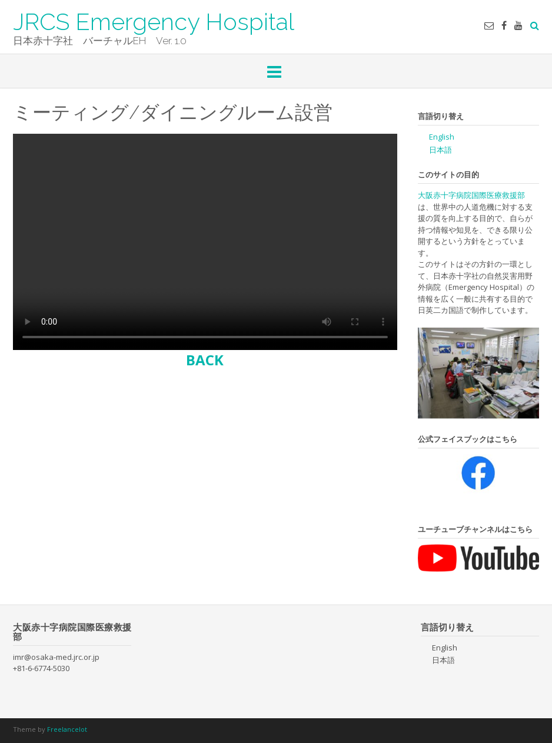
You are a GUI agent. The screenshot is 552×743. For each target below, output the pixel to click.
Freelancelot (67, 729)
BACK (205, 359)
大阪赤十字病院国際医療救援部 (471, 195)
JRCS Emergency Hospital (153, 21)
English (441, 136)
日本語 (440, 149)
